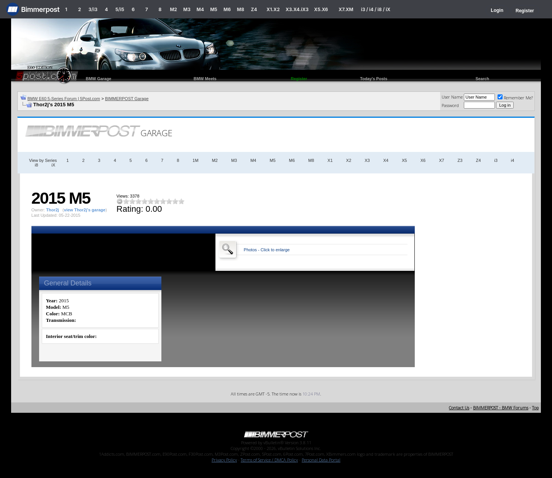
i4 (512, 160)
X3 (367, 160)
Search (482, 78)
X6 (423, 160)
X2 (348, 160)
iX (53, 165)
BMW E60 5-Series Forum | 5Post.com (64, 98)
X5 (404, 160)
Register (525, 10)
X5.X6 (321, 9)
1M (195, 160)
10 (181, 201)
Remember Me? (515, 98)
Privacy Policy (224, 460)
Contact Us (459, 407)
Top (535, 407)
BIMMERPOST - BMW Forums (500, 407)
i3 (496, 160)
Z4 (254, 9)
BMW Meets (205, 78)
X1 (329, 160)
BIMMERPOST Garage (127, 98)
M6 (227, 9)
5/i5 (119, 9)
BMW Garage (98, 78)
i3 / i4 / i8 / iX (376, 9)
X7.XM (345, 9)
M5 (213, 9)
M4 (200, 9)
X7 (441, 160)
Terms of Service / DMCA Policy (269, 460)
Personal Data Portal (321, 460)
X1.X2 (272, 9)
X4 (385, 160)
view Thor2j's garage (84, 210)
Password (450, 105)
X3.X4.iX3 (297, 9)
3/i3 (93, 9)
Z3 (460, 160)
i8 (36, 165)
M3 (187, 9)
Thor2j (52, 210)
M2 (173, 9)
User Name (452, 97)
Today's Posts (373, 78)
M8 (240, 9)
